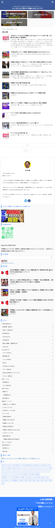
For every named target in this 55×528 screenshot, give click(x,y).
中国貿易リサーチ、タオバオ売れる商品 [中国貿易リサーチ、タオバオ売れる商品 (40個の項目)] (10, 477)
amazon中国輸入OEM (36, 66)
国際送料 (18, 45)
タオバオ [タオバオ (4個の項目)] (16, 471)
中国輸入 (22, 39)
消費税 (15, 41)
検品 (24, 43)
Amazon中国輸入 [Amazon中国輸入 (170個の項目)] (16, 465)
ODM (44, 39)
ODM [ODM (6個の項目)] (14, 468)
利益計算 (40, 39)
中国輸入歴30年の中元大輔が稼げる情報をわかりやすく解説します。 (27, 521)
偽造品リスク (24, 41)
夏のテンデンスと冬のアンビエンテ (35, 125)
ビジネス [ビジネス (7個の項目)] (31, 471)
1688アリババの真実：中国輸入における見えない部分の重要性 (28, 103)
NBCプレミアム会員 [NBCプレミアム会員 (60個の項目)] (6, 468)
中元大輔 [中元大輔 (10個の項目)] (31, 474)
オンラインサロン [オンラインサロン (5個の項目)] (38, 468)
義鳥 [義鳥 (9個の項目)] (50, 480)
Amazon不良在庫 (33, 85)
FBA (29, 47)
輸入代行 (23, 45)
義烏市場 (39, 54)
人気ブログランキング (7, 263)
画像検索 (28, 45)
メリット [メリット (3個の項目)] (47, 471)
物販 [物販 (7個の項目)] (38, 480)
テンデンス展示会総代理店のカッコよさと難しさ (24, 123)
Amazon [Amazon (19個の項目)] (8, 465)
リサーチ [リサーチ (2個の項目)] (16, 474)
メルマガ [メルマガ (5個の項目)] (4, 474)
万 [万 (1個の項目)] (20, 474)
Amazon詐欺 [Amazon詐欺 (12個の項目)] (35, 465)
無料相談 (30, 41)
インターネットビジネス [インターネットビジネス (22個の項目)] (27, 468)
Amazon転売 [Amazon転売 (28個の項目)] (43, 465)
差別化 (48, 39)
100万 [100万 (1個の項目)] (3, 465)
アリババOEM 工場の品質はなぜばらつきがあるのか (25, 113)
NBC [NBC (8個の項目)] (49, 465)
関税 (51, 45)
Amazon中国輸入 (24, 85)
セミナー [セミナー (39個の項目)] (10, 471)
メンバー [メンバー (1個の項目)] (10, 474)
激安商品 (44, 54)
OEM (18, 41)
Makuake (47, 125)
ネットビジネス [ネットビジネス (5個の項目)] (23, 471)
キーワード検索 (46, 45)
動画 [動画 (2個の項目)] (43, 477)
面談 (27, 43)
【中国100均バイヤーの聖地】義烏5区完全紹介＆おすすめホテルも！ (30, 52)
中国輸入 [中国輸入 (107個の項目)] (23, 477)
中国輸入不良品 (42, 85)
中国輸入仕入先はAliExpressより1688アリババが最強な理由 (28, 93)
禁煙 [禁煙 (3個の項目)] (46, 480)
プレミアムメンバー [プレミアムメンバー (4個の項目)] (39, 471)
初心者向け (15, 43)
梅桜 (30, 43)
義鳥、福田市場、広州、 (38, 77)
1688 (32, 45)
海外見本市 (22, 125)
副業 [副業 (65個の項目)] (39, 477)
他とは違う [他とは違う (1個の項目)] (29, 477)
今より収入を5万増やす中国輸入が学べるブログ (27, 8)
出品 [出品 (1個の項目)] (35, 477)
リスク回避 (36, 41)
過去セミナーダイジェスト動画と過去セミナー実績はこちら (20, 459)
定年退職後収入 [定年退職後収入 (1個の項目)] (15, 480)
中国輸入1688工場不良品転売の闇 (20, 83)
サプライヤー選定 (22, 47)
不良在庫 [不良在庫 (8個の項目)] (25, 474)
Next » (27, 145)
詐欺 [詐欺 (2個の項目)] (3, 483)
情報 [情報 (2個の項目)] (30, 480)
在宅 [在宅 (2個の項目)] (47, 477)
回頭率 (32, 47)
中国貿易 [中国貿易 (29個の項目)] (37, 474)
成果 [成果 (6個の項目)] (34, 480)
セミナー (42, 41)
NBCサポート (33, 39)
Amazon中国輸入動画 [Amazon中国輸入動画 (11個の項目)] (26, 465)
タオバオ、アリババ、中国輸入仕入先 (29, 64)
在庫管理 (48, 43)
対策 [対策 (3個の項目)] (26, 480)
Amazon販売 (37, 45)
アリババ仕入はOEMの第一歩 (19, 133)
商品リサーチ (38, 47)
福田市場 (33, 54)
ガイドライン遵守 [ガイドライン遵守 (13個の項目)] (47, 468)
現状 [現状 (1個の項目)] (42, 480)
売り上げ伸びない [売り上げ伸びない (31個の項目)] (6, 480)
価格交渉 (27, 39)
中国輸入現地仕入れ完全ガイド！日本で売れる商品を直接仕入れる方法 (31, 62)
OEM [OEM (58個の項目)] (18, 468)
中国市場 (14, 56)
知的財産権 (42, 43)
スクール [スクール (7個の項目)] (4, 471)
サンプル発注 (35, 43)
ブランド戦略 (13, 47)
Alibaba (20, 43)
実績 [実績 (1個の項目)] (21, 480)
